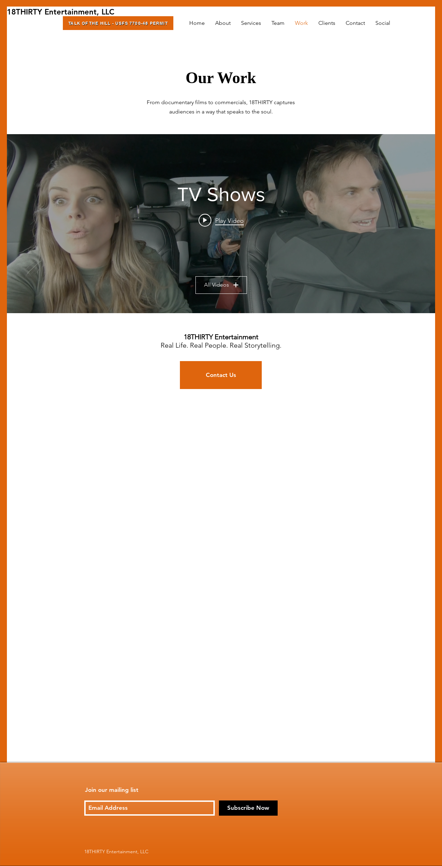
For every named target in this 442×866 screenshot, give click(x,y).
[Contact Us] (221, 375)
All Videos (221, 285)
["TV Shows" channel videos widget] (221, 223)
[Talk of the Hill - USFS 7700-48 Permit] (118, 23)
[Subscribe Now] (248, 808)
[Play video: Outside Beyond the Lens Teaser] (221, 220)
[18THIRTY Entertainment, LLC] (60, 12)
